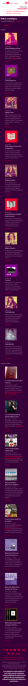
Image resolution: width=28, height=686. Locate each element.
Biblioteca (22, 11)
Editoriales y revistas (12, 13)
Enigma (9, 663)
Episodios (9, 11)
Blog (19, 13)
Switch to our (22, 7)
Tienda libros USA (8, 657)
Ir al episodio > (8, 61)
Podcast (15, 657)
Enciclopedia (15, 11)
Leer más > (7, 396)
